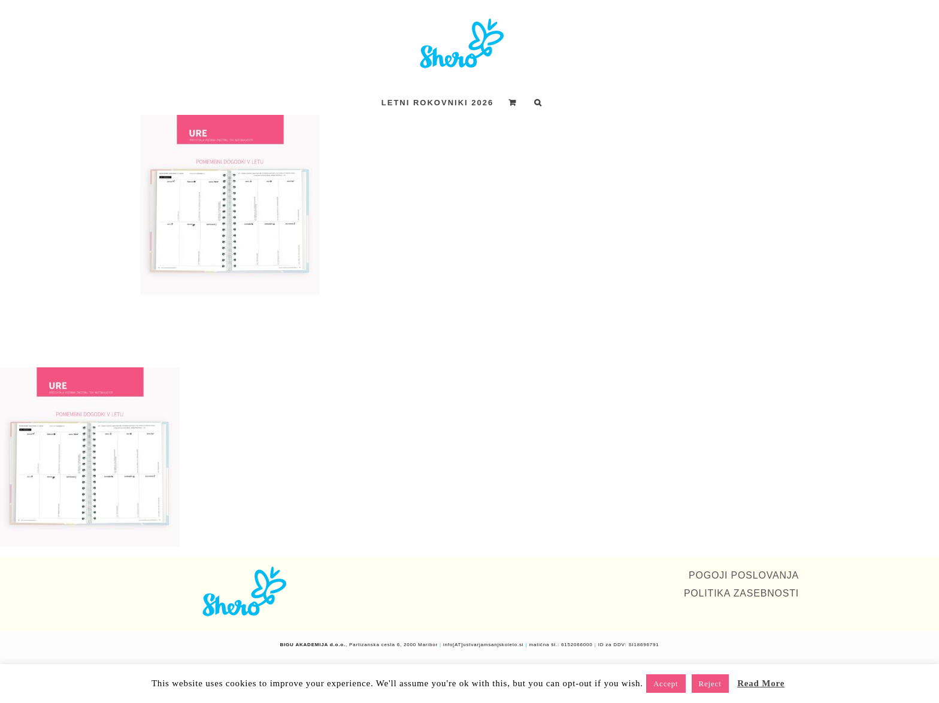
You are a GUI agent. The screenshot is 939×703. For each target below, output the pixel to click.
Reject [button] (710, 683)
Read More (760, 683)
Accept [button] (665, 683)
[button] (538, 102)
